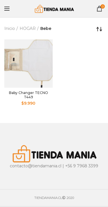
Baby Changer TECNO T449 (28, 95)
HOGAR (28, 28)
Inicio (9, 28)
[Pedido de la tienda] (99, 29)
